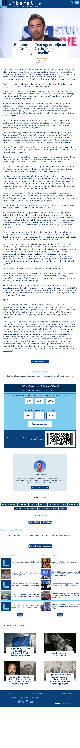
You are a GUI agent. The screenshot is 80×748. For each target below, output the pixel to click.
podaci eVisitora (20, 84)
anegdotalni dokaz (28, 157)
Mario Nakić (42, 59)
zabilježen (55, 70)
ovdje (70, 376)
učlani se (47, 390)
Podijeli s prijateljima (40, 361)
